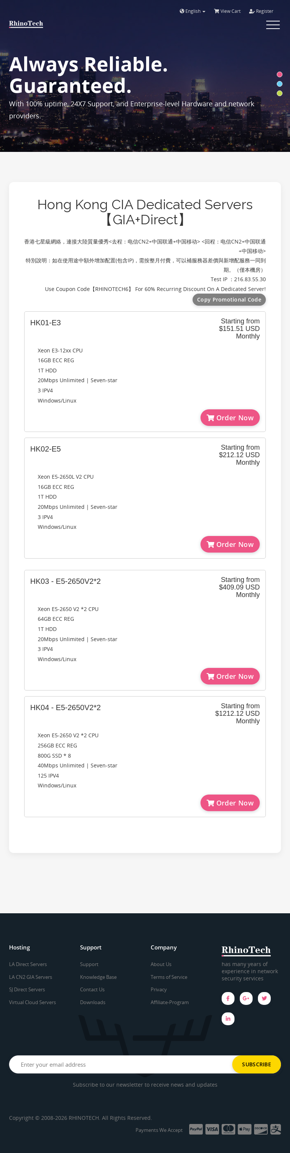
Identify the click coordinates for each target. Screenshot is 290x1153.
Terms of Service (169, 977)
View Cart (227, 11)
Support (89, 964)
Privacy (159, 989)
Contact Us (92, 989)
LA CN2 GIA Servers (30, 977)
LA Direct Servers (28, 964)
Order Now (230, 417)
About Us (161, 964)
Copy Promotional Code (229, 299)
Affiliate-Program (170, 1002)
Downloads (92, 1002)
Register (261, 11)
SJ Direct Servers (27, 989)
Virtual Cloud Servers (32, 1002)
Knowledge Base (98, 977)
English (192, 11)
